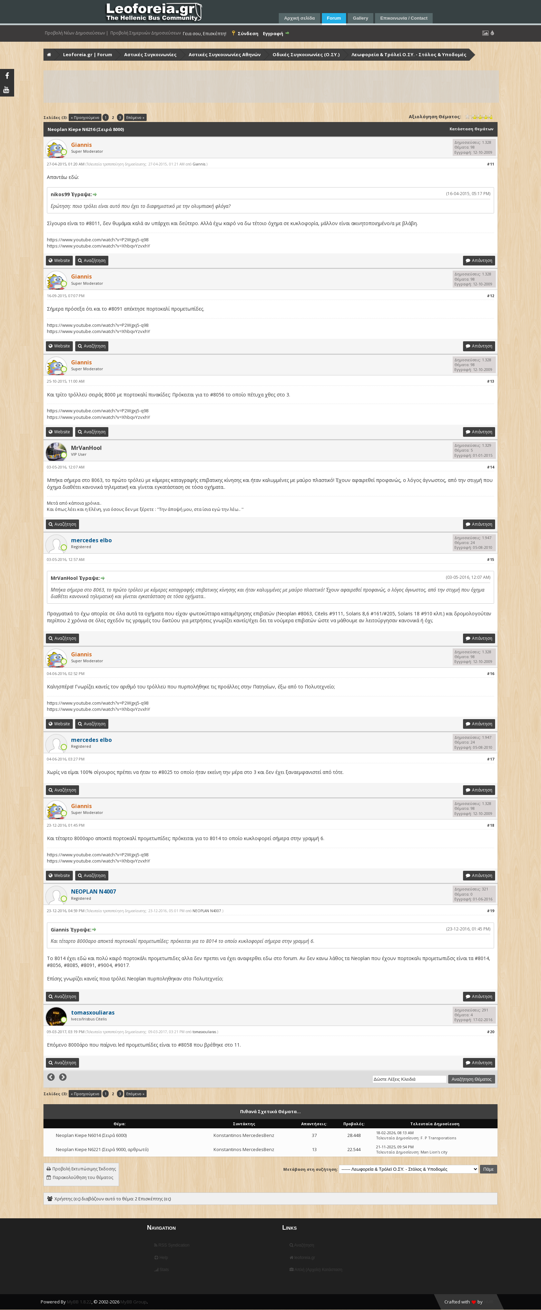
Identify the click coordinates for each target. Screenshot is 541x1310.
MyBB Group (133, 1302)
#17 (490, 759)
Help (161, 1257)
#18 (490, 825)
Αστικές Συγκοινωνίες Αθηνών (224, 54)
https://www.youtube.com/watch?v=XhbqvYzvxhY (98, 246)
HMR (488, 1302)
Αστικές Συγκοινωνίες (150, 54)
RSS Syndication (171, 1245)
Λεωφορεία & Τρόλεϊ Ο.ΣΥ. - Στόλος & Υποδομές (409, 54)
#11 (490, 164)
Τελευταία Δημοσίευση (397, 1137)
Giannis (199, 164)
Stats (161, 1269)
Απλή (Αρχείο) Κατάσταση (315, 1269)
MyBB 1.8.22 (79, 1302)
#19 (490, 910)
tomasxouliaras (204, 1031)
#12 (490, 295)
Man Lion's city (434, 1152)
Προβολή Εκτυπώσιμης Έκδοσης (84, 1169)
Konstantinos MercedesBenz (244, 1135)
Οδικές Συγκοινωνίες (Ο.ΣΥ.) (306, 54)
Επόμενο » (135, 117)
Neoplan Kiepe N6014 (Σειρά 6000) (91, 1135)
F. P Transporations (438, 1137)
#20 (490, 1031)
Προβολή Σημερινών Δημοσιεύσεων (145, 33)
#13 (490, 381)
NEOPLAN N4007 (207, 910)
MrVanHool (86, 448)
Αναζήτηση (301, 1245)
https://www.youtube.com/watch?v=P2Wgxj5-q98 (97, 239)
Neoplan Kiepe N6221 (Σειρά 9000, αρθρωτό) (102, 1149)
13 (314, 1149)
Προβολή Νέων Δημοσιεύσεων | (76, 33)
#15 (490, 559)
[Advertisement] (251, 86)
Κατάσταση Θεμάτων (471, 128)
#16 (490, 673)
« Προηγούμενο (85, 117)
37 (314, 1135)
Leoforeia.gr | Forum (87, 54)
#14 (490, 467)
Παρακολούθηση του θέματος (83, 1177)
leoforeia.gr (302, 1257)
